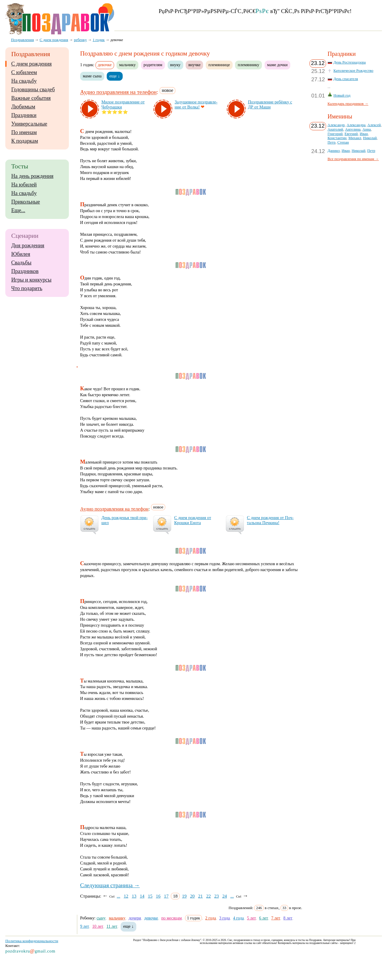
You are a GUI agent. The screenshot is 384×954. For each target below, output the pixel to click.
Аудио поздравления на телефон (118, 92)
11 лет (111, 926)
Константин (337, 138)
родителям (153, 64)
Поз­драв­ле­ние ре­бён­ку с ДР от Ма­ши (270, 104)
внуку (175, 64)
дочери (135, 918)
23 (216, 895)
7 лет (275, 918)
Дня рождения (27, 245)
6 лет (263, 918)
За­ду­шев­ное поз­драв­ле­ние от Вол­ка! (196, 104)
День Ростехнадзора (349, 62)
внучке (194, 64)
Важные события (31, 98)
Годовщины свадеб (33, 89)
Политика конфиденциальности (31, 941)
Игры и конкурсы (31, 280)
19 (184, 895)
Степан (343, 142)
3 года (224, 918)
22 (208, 895)
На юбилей (24, 185)
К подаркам (24, 141)
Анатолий (335, 129)
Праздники (23, 115)
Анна (366, 129)
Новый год (342, 95)
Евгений (351, 134)
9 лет (84, 926)
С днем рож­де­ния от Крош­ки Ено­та (192, 520)
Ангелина (352, 129)
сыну (101, 918)
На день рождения (32, 176)
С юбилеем (24, 72)
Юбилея (20, 254)
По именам (24, 132)
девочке (151, 918)
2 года (210, 918)
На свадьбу (24, 81)
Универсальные (29, 124)
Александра (356, 125)
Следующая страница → (110, 885)
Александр (336, 125)
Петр (332, 142)
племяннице (219, 64)
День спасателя (345, 79)
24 (224, 895)
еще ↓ (114, 76)
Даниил (334, 151)
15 (150, 895)
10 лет (97, 926)
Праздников (25, 271)
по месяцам (171, 918)
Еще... (18, 210)
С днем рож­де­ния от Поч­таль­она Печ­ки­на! (270, 520)
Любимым (23, 107)
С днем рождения (31, 64)
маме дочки (277, 64)
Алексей (374, 125)
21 (200, 895)
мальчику (127, 64)
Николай (370, 138)
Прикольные (25, 202)
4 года (238, 918)
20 (192, 895)
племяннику (248, 64)
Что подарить (26, 288)
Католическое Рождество (353, 71)
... (118, 895)
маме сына (92, 76)
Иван (364, 134)
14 (142, 895)
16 (158, 895)
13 (134, 895)
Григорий (335, 134)
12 (126, 895)
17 (166, 895)
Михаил (354, 138)
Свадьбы (21, 263)
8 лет (287, 918)
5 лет (251, 918)
